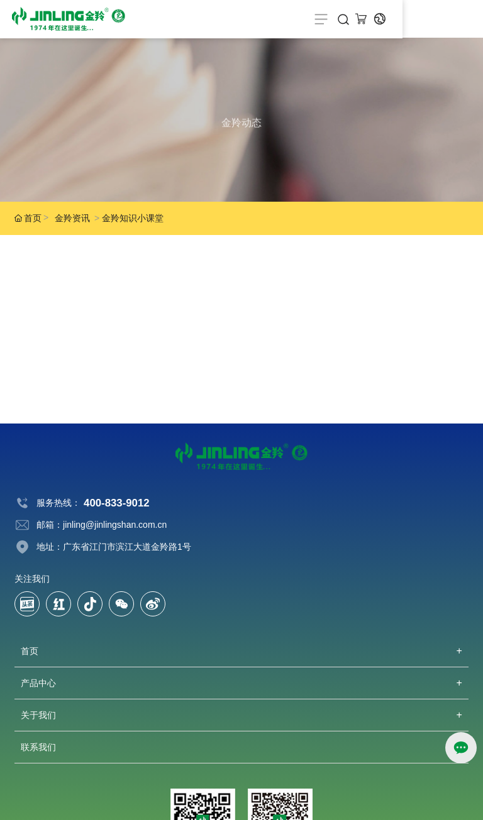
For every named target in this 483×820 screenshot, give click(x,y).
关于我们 (38, 715)
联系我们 (38, 747)
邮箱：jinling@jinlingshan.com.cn (101, 525)
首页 (29, 651)
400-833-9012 (117, 503)
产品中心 (38, 683)
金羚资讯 (72, 218)
